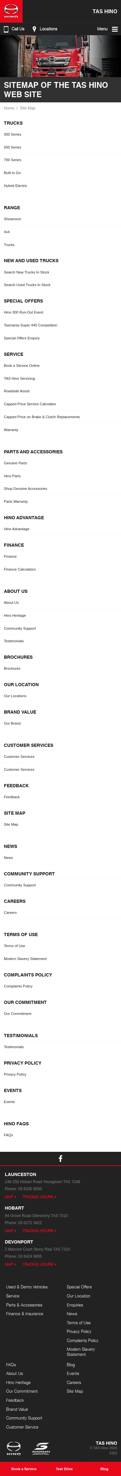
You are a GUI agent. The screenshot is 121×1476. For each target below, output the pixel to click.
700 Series (12, 160)
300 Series (12, 134)
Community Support (20, 628)
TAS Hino (105, 11)
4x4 (7, 232)
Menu (108, 29)
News (8, 858)
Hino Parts (12, 476)
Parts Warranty (16, 501)
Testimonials (14, 641)
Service (12, 1295)
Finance (10, 556)
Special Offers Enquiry (22, 338)
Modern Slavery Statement (25, 959)
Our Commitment (17, 1014)
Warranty (11, 430)
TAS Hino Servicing (19, 378)
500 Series (12, 147)
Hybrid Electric (15, 186)
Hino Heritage (15, 615)
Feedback (12, 797)
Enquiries (75, 1304)
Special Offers (79, 1286)
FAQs (8, 1135)
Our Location (78, 1295)
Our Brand (12, 723)
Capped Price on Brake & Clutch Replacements (42, 417)
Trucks (9, 245)
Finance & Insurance (24, 1313)
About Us (11, 602)
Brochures (12, 668)
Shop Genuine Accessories (25, 488)
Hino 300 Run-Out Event (23, 312)
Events (9, 1102)
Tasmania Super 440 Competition (30, 325)
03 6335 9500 (30, 1189)
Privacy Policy (15, 1074)
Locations (43, 29)
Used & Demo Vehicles (26, 1286)
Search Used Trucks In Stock (27, 285)
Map (9, 1196)
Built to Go (12, 173)
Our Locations (15, 696)
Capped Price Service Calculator (30, 404)
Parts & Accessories (24, 1304)
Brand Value (17, 1409)
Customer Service (22, 1427)
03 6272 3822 (30, 1223)
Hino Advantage (16, 529)
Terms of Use (14, 946)
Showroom (12, 219)
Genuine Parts (15, 463)
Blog (71, 1364)
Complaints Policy (18, 986)
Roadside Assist (17, 391)
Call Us (13, 29)
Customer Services (19, 757)
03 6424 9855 (30, 1256)
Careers (10, 912)
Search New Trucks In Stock (26, 272)
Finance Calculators (20, 569)
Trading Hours (37, 1196)
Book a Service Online (22, 365)
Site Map (27, 108)
